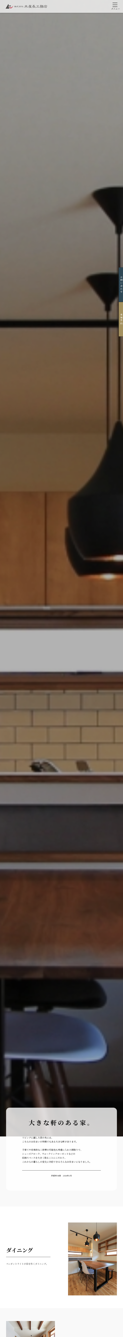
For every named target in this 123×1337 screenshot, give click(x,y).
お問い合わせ (117, 284)
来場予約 (117, 319)
